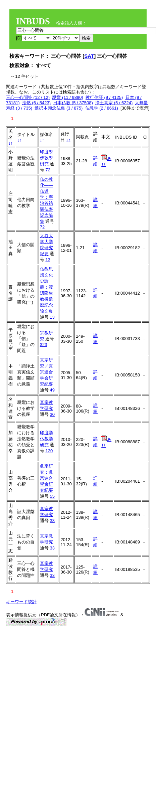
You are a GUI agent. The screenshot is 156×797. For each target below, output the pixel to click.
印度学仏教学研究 (46, 438)
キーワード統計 (21, 601)
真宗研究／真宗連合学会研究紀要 (46, 371)
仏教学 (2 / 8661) (101, 108)
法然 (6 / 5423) (36, 102)
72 (47, 169)
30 (52, 414)
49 (52, 389)
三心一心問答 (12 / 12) (28, 97)
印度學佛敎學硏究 (46, 157)
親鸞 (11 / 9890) (67, 97)
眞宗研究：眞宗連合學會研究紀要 (46, 478)
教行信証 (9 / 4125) (104, 97)
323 (43, 344)
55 (52, 496)
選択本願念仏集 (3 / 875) (59, 108)
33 (52, 520)
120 (49, 450)
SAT (89, 56)
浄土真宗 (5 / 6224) (114, 102)
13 (47, 259)
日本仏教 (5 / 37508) (73, 102)
